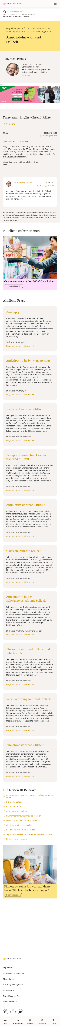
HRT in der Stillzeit (14, 802)
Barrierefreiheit (10, 1001)
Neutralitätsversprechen (13, 973)
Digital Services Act (11, 996)
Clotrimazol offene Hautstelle (18, 825)
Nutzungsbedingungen (13, 984)
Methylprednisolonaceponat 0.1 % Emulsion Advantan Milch (29, 796)
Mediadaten (8, 979)
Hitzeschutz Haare (14, 806)
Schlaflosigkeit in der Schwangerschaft (23, 820)
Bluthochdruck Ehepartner (17, 839)
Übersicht (10, 124)
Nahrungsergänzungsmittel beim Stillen (23, 816)
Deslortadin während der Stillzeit (20, 830)
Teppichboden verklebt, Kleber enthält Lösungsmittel (29, 834)
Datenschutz (8, 990)
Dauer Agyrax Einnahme (16, 811)
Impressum (8, 967)
